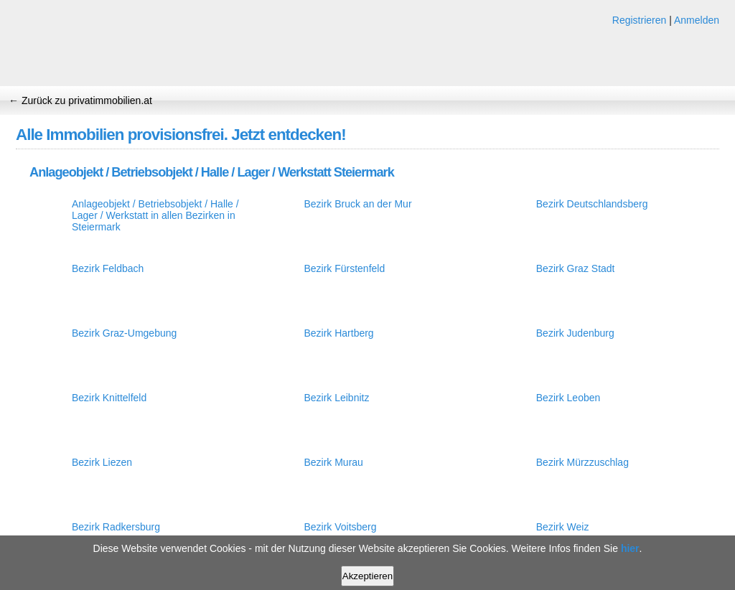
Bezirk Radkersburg (116, 527)
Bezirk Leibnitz (336, 397)
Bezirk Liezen (102, 462)
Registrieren (639, 20)
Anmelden (696, 20)
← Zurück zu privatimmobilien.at (80, 100)
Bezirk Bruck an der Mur (357, 204)
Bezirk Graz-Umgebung (124, 333)
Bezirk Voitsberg (340, 527)
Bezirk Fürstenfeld (344, 268)
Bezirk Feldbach (108, 268)
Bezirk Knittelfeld (109, 397)
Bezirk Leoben (568, 397)
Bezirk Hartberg (338, 333)
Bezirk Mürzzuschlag (582, 462)
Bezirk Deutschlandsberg (592, 204)
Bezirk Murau (333, 462)
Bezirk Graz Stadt (575, 268)
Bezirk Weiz (562, 527)
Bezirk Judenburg (575, 333)
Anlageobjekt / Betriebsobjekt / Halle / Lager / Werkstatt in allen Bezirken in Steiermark (155, 215)
